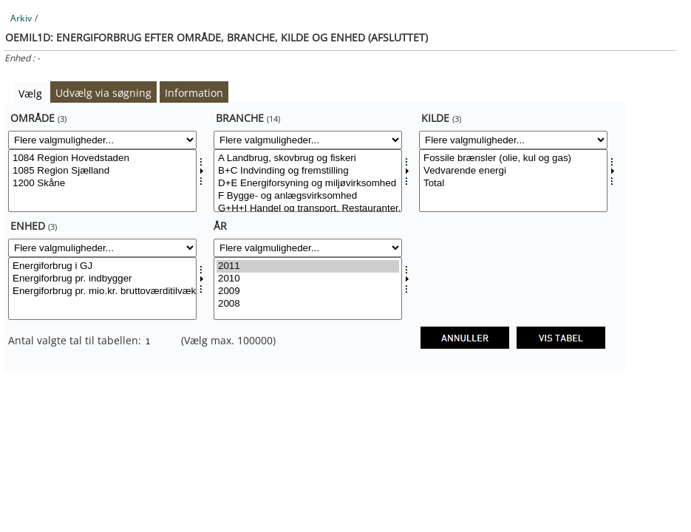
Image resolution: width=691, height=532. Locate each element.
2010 (308, 279)
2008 (308, 304)
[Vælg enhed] (102, 288)
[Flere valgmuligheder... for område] (102, 140)
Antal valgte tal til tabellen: (76, 340)
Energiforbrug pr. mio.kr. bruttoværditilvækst (102, 291)
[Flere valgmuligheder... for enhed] (102, 248)
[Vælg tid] (308, 288)
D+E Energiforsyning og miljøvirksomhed (308, 183)
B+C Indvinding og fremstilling (308, 171)
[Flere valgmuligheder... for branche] (308, 140)
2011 (308, 266)
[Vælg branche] (308, 180)
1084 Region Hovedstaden (102, 158)
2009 (308, 291)
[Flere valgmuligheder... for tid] (308, 248)
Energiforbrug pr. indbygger (102, 279)
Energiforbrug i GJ (102, 266)
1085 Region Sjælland (102, 171)
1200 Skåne (102, 183)
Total (513, 183)
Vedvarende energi (513, 171)
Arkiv (21, 18)
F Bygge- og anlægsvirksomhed (308, 196)
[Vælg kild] (513, 180)
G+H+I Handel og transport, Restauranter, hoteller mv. (308, 208)
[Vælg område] (102, 180)
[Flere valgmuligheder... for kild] (513, 140)
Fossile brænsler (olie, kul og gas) (513, 158)
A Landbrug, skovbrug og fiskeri (308, 158)
